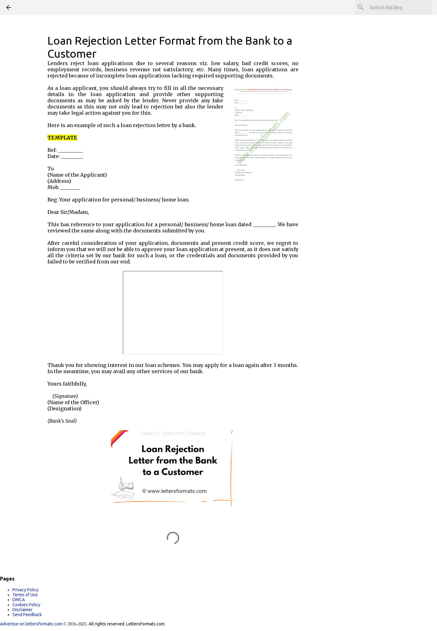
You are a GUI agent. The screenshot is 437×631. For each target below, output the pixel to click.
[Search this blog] (399, 7)
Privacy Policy (25, 589)
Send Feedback (27, 614)
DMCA (18, 599)
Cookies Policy (26, 604)
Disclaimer (22, 609)
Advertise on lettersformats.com (31, 623)
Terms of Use (25, 594)
